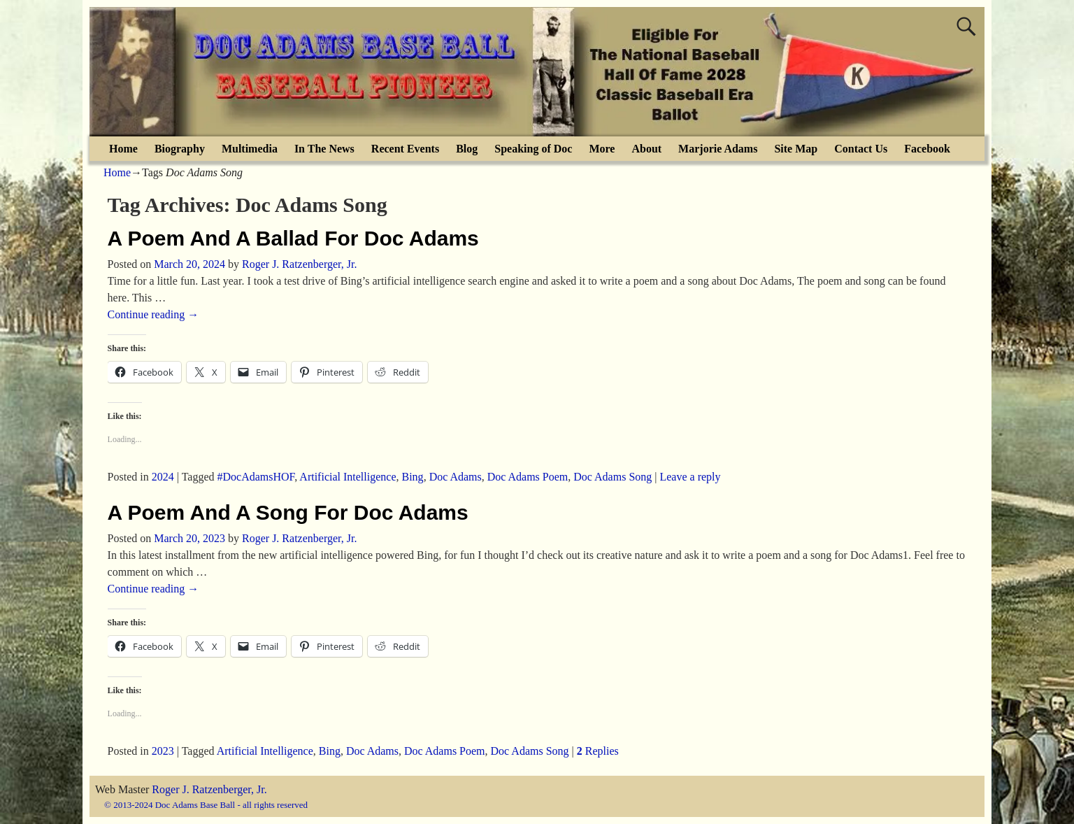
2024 (163, 477)
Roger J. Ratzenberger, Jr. (209, 789)
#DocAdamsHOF (256, 477)
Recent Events (405, 149)
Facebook (927, 149)
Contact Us (860, 149)
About (646, 149)
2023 (163, 751)
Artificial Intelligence (347, 477)
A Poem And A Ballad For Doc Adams (293, 238)
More (602, 149)
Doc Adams (455, 477)
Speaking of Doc (533, 149)
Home (123, 149)
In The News (324, 149)
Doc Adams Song (612, 477)
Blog (467, 149)
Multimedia (250, 149)
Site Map (795, 149)
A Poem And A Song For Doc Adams (288, 512)
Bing (413, 477)
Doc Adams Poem (527, 477)
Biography (180, 149)
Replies (598, 751)
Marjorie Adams (717, 149)
